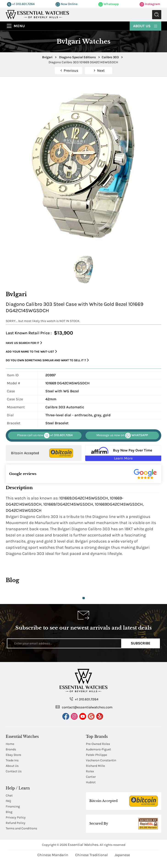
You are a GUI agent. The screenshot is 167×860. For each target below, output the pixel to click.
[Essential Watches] (37, 14)
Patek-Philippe (96, 755)
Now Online (66, 4)
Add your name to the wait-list (31, 351)
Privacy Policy (16, 817)
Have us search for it (24, 343)
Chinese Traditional (91, 855)
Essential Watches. (83, 844)
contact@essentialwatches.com (84, 707)
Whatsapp (108, 4)
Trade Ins (12, 760)
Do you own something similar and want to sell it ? (47, 360)
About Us (145, 25)
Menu (19, 26)
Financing (13, 806)
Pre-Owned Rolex (98, 744)
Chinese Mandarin (52, 855)
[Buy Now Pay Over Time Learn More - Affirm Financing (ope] (123, 453)
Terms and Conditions (21, 828)
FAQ (8, 801)
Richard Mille (95, 766)
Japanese (122, 855)
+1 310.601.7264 (21, 4)
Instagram (150, 4)
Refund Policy (15, 823)
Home (10, 744)
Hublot (91, 782)
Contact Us (14, 771)
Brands (11, 749)
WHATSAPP (122, 435)
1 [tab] (83, 598)
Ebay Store (13, 755)
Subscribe (140, 643)
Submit (156, 14)
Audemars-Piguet (98, 749)
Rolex (90, 771)
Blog (9, 812)
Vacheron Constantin (101, 760)
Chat (9, 795)
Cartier (91, 777)
